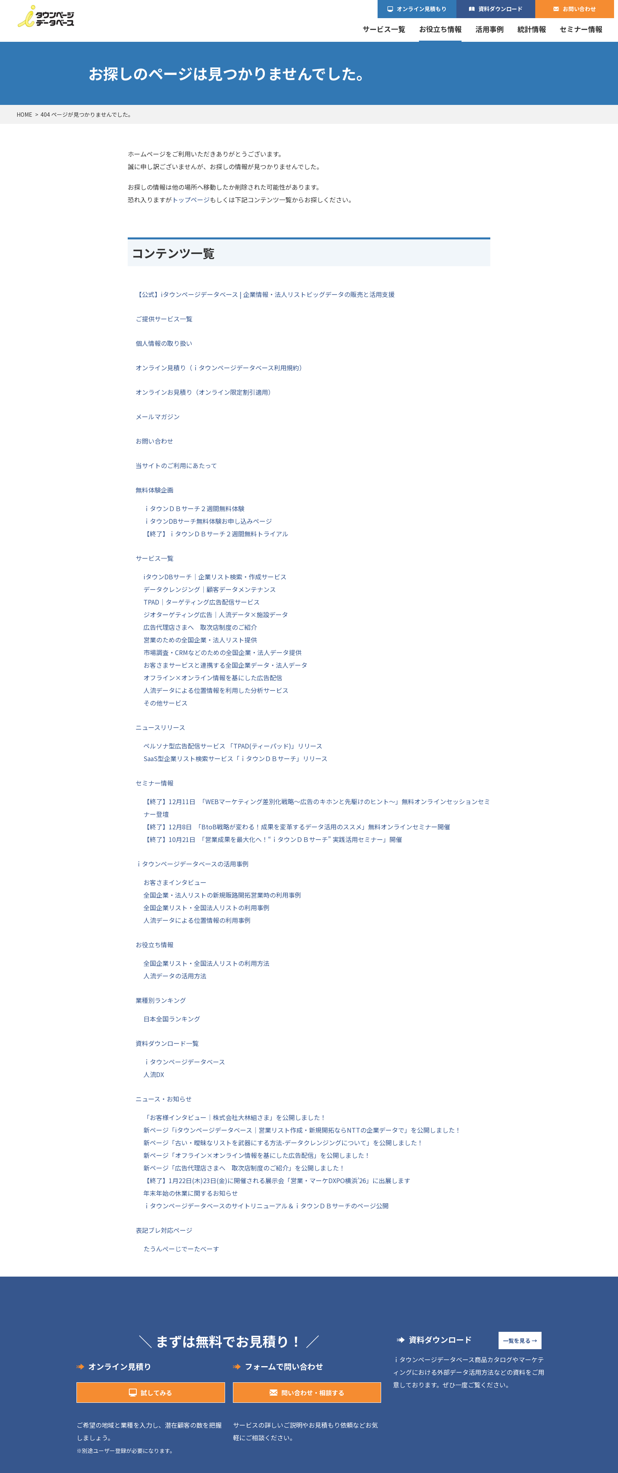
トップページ (191, 199)
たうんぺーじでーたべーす (181, 1248)
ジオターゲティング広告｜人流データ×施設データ (215, 614)
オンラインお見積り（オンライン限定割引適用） (205, 392)
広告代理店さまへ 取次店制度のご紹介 (200, 627)
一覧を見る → (520, 1340)
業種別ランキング (161, 1000)
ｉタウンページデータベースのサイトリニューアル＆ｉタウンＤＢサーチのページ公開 (266, 1205)
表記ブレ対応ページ (164, 1230)
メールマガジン (158, 416)
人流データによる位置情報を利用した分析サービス (216, 690)
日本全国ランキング (171, 1018)
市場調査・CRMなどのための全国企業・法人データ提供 (222, 652)
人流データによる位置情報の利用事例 (197, 920)
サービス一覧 (384, 29)
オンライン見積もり (422, 9)
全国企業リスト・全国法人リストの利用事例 (206, 907)
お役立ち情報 (440, 29)
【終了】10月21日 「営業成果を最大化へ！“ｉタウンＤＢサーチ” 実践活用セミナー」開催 (272, 839)
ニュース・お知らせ (164, 1098)
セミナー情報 (581, 29)
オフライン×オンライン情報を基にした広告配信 (212, 677)
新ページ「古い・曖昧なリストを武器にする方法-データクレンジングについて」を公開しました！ (283, 1142)
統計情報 (531, 29)
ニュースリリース (160, 727)
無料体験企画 (154, 490)
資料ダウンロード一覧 (167, 1043)
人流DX (153, 1074)
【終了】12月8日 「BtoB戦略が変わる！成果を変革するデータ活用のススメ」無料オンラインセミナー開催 (296, 826)
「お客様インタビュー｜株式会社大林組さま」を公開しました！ (234, 1117)
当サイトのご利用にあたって (176, 465)
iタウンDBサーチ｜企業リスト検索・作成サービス (215, 576)
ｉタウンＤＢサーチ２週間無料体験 (193, 508)
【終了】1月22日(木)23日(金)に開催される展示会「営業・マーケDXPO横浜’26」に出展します (276, 1180)
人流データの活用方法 (175, 975)
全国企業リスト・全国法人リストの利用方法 (206, 963)
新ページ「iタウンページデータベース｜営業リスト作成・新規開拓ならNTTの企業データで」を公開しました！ (302, 1130)
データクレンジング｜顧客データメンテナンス (209, 589)
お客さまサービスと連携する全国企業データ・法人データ (225, 665)
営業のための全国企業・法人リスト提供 (200, 639)
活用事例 (489, 29)
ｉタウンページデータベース (184, 1061)
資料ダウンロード (500, 9)
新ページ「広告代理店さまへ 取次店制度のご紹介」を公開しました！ (244, 1167)
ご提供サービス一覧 (164, 318)
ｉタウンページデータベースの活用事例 (192, 863)
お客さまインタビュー (175, 882)
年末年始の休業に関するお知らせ (190, 1193)
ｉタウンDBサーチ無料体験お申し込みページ (207, 521)
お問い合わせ (579, 9)
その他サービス (165, 703)
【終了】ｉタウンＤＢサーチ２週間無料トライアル (216, 533)
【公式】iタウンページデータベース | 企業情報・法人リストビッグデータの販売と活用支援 (265, 294)
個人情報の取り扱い (164, 343)
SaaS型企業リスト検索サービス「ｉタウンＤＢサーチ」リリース (235, 758)
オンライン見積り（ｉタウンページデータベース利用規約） (220, 367)
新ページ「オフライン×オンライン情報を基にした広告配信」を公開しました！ (256, 1155)
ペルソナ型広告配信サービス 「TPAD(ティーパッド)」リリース (232, 746)
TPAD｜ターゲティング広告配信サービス (201, 602)
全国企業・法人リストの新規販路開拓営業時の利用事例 (222, 895)
